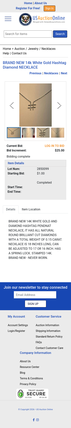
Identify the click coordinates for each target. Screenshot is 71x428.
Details (10, 209)
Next (64, 73)
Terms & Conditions (31, 378)
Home (28, 3)
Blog (22, 372)
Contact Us (19, 53)
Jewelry (33, 49)
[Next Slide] (59, 105)
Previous (35, 73)
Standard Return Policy (49, 336)
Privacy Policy (28, 384)
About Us (40, 3)
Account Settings (18, 325)
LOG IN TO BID (54, 146)
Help (6, 53)
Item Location (31, 209)
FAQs (39, 342)
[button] (14, 132)
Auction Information (47, 325)
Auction (19, 49)
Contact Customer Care (49, 348)
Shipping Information (48, 330)
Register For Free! (28, 8)
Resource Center (29, 367)
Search (60, 34)
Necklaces (48, 49)
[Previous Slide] (11, 105)
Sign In (49, 8)
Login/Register (16, 330)
